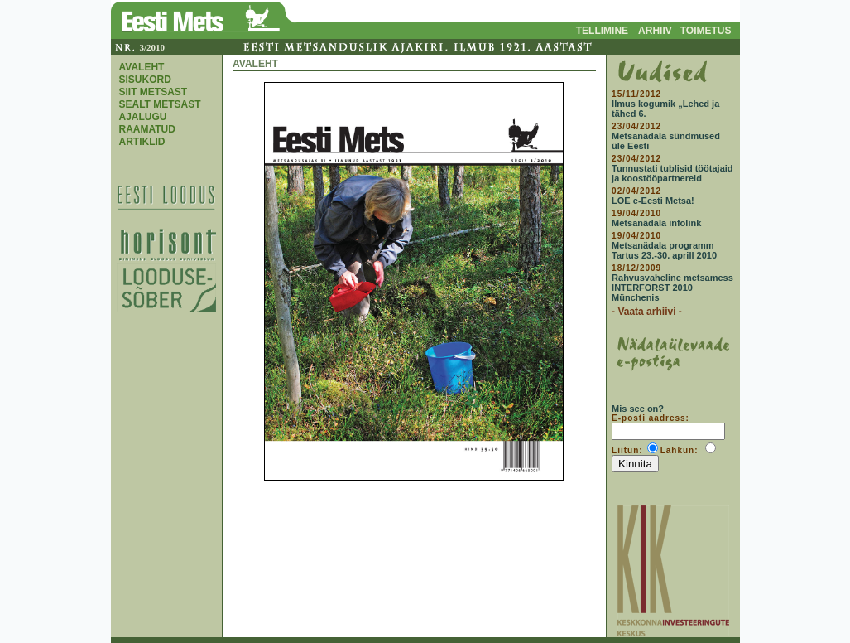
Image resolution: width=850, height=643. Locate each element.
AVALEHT (142, 67)
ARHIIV (655, 30)
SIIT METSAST (153, 92)
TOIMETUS (706, 30)
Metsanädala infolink (656, 223)
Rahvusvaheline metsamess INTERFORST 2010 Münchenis (672, 287)
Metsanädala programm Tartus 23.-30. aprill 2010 (664, 250)
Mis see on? (638, 408)
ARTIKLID (142, 141)
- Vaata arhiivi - (647, 311)
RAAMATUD (147, 129)
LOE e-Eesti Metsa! (653, 200)
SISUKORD (145, 79)
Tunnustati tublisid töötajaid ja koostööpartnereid (672, 173)
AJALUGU (143, 117)
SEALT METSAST (160, 104)
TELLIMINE (602, 30)
